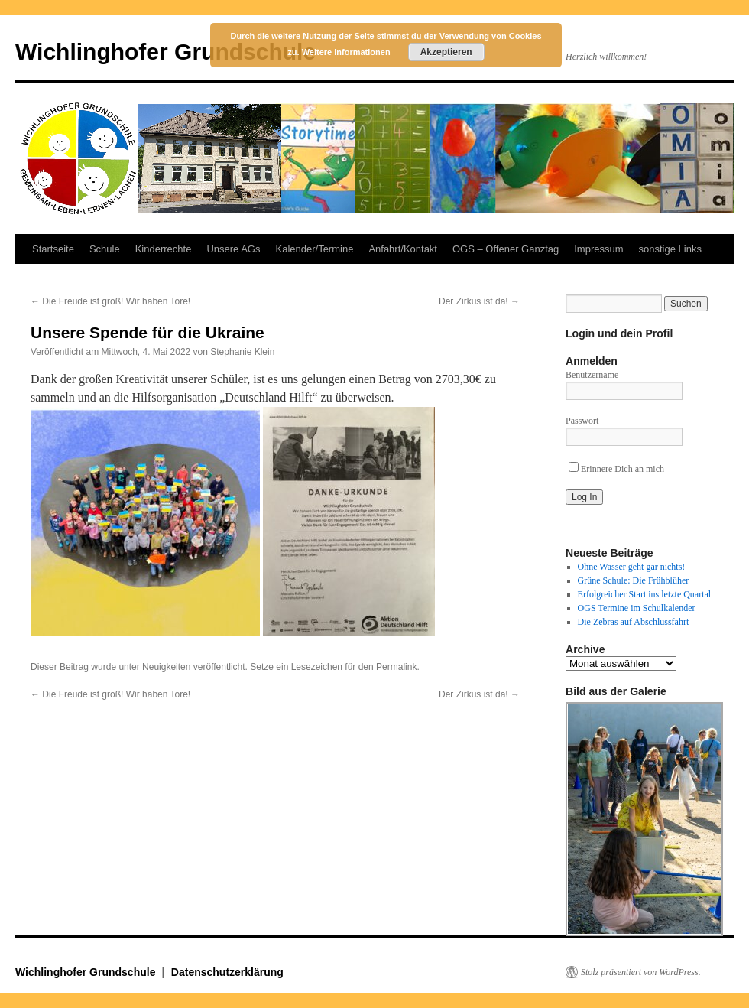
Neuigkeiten (166, 667)
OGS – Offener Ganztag (505, 249)
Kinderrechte (163, 249)
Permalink (396, 667)
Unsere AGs (233, 249)
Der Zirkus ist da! (479, 301)
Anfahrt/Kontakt (402, 249)
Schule (104, 249)
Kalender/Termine (314, 249)
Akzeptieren (446, 52)
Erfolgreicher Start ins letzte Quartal (645, 594)
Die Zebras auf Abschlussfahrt (633, 621)
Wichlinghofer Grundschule (165, 51)
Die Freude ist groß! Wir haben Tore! (110, 301)
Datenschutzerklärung (227, 972)
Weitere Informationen (346, 52)
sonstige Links (670, 249)
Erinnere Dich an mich (616, 468)
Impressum (598, 249)
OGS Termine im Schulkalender (637, 608)
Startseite (53, 249)
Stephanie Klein (242, 351)
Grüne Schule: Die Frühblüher (633, 580)
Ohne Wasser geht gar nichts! (632, 566)
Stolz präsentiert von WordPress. (641, 972)
